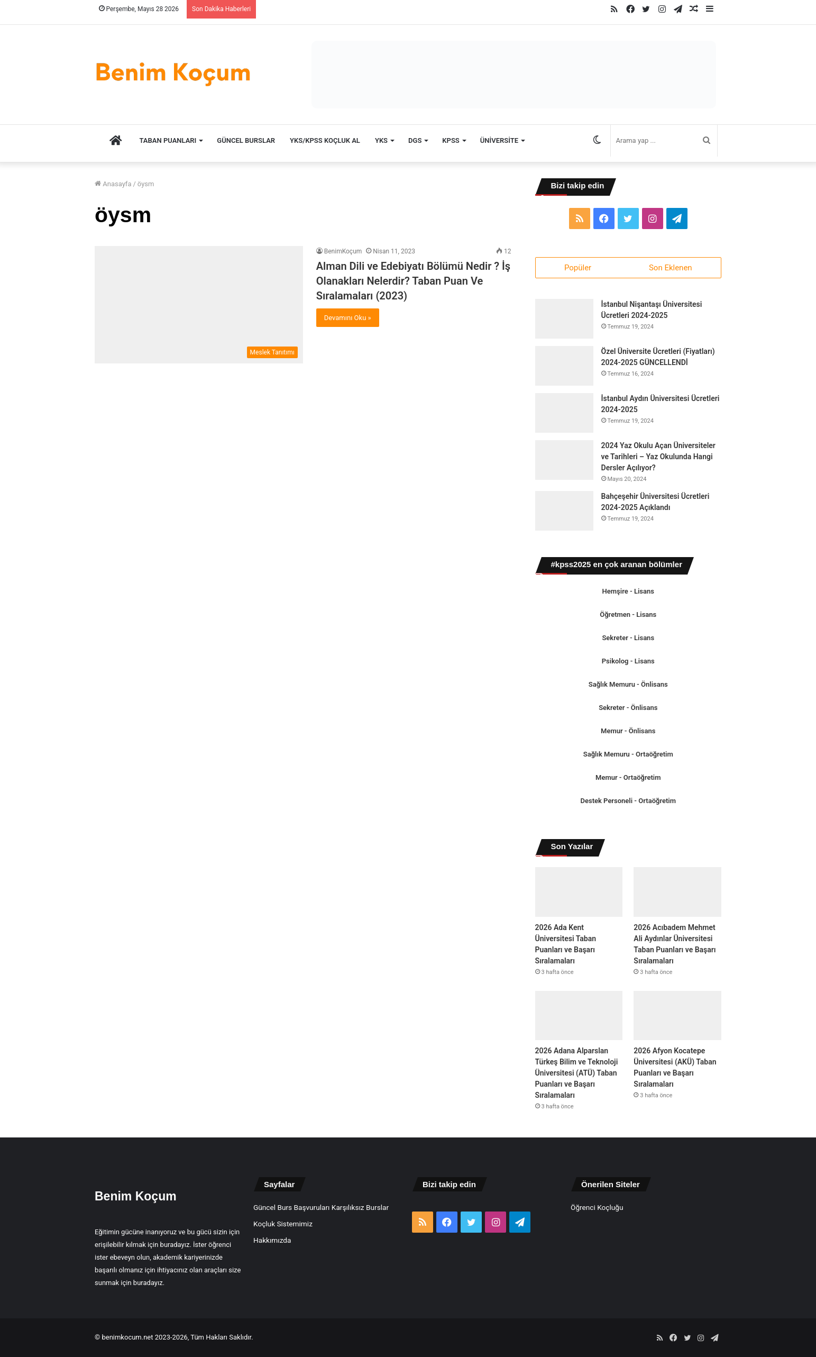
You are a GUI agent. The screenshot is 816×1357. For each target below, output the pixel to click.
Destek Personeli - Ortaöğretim (628, 801)
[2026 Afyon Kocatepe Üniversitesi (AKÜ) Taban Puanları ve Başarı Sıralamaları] (677, 1015)
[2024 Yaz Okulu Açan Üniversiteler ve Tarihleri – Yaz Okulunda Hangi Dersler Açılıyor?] (564, 460)
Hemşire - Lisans (628, 592)
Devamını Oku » (347, 318)
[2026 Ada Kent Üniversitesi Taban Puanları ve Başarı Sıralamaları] (579, 892)
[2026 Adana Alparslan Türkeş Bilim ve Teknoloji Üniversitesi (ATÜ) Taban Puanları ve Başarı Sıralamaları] (579, 1015)
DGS (414, 140)
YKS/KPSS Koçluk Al (325, 140)
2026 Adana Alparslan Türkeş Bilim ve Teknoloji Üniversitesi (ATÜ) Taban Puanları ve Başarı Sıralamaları (576, 1072)
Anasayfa (113, 184)
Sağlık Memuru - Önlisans (628, 685)
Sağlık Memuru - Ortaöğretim (628, 755)
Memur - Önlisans (628, 731)
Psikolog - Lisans (628, 662)
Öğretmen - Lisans (628, 615)
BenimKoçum (343, 251)
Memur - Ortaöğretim (628, 778)
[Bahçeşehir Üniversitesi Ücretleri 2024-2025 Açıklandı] (564, 511)
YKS (381, 140)
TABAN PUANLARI (168, 140)
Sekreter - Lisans (628, 638)
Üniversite (499, 140)
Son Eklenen (670, 267)
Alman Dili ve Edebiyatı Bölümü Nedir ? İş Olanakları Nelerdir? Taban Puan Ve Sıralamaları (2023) (413, 281)
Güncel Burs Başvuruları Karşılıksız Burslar (321, 1207)
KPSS (450, 140)
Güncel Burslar (246, 140)
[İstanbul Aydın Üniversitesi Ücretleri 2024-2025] (564, 413)
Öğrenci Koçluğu (597, 1207)
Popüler (577, 267)
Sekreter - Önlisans (628, 708)
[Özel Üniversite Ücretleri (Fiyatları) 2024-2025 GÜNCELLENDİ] (564, 366)
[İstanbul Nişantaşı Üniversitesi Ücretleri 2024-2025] (564, 319)
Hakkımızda (272, 1240)
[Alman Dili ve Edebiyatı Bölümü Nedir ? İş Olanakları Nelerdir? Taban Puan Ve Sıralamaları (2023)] (199, 304)
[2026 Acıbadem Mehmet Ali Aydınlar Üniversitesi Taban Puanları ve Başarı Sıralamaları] (677, 892)
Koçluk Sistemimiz (283, 1223)
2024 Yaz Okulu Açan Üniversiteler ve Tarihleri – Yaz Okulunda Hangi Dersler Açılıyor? (658, 457)
